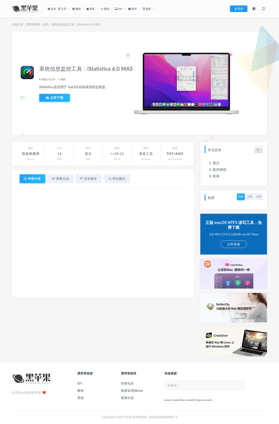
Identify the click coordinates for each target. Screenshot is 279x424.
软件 (46, 24)
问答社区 (127, 383)
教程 (80, 390)
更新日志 (127, 398)
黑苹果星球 (33, 24)
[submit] (239, 385)
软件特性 (220, 169)
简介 (216, 163)
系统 (80, 398)
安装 (216, 176)
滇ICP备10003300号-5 (163, 417)
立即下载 (54, 97)
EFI (79, 383)
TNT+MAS (175, 154)
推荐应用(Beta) (132, 390)
